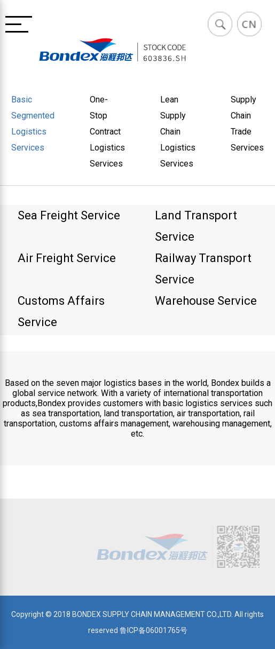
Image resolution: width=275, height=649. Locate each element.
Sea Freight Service (69, 215)
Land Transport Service (196, 226)
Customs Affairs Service (61, 311)
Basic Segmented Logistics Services (32, 123)
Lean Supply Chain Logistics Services (177, 131)
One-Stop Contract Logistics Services (107, 131)
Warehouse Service (206, 300)
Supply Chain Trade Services (247, 123)
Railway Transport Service (203, 268)
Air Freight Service (67, 258)
